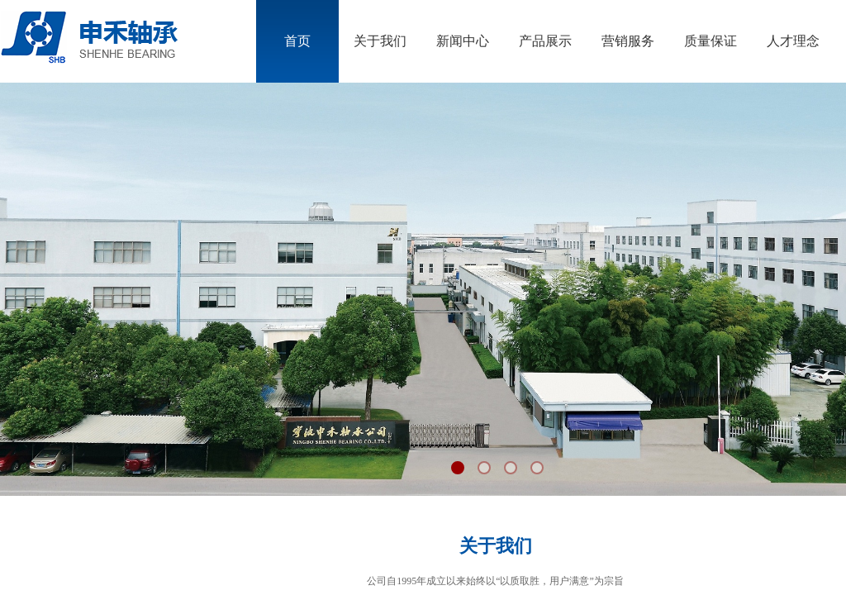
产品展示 (545, 41)
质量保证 (710, 41)
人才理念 (793, 41)
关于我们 (380, 41)
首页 (297, 41)
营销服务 (627, 41)
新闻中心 (462, 41)
